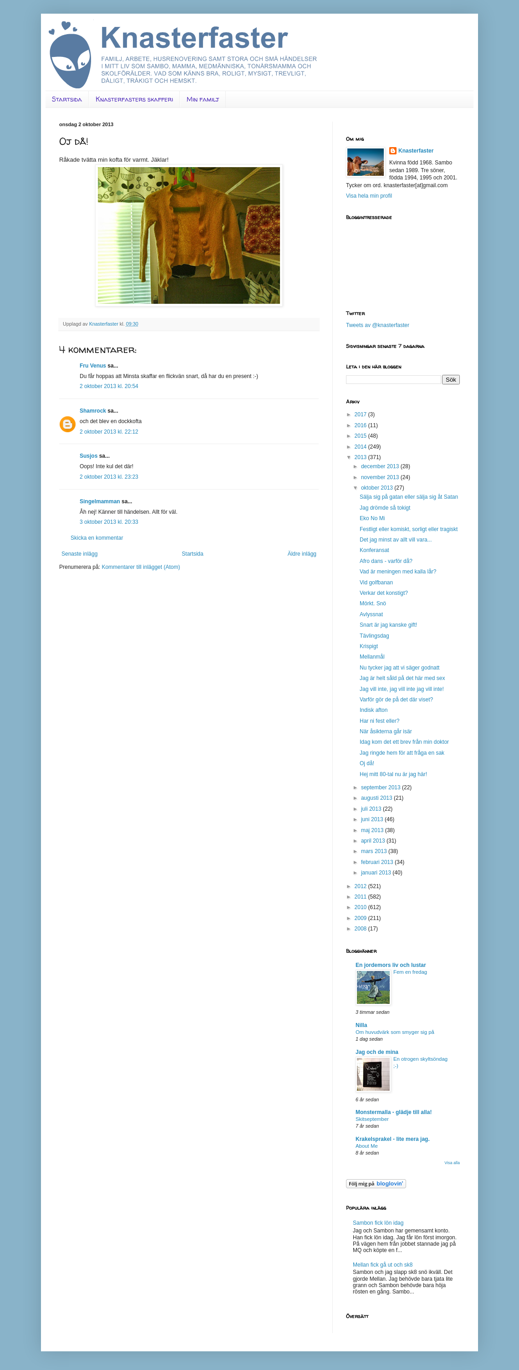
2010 (361, 907)
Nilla (361, 1025)
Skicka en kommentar (97, 538)
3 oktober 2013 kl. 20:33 (109, 522)
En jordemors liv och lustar (391, 965)
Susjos (88, 456)
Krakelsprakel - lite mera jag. (393, 1139)
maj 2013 (373, 830)
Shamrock (93, 411)
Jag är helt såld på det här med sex (402, 678)
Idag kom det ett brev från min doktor (404, 742)
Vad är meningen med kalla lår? (398, 571)
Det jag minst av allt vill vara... (396, 540)
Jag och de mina (377, 1052)
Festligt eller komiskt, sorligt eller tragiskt (409, 529)
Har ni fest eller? (379, 721)
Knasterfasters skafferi (134, 99)
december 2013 (381, 466)
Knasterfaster (415, 151)
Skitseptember (372, 1119)
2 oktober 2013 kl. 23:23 (109, 477)
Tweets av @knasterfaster (377, 325)
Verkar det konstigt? (384, 593)
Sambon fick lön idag (378, 1223)
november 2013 (381, 477)
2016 (361, 425)
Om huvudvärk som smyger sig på (395, 1032)
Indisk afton (373, 710)
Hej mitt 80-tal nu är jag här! (393, 774)
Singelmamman (100, 501)
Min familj (203, 99)
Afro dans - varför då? (386, 561)
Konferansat (374, 550)
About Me (367, 1146)
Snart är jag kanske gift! (388, 625)
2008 (361, 928)
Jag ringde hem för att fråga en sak (402, 753)
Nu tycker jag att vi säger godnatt (399, 668)
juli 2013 (372, 809)
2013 (361, 457)
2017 (361, 414)
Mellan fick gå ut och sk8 (382, 1265)
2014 (361, 447)
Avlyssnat (371, 614)
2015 (361, 436)
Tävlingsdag (374, 636)
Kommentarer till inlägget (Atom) (141, 567)
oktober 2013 (377, 488)
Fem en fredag (410, 972)
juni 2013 (373, 819)
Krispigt (369, 646)
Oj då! (367, 763)
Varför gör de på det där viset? (396, 699)
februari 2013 (378, 862)
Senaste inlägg (79, 554)
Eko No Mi (372, 518)
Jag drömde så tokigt (385, 508)
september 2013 (381, 787)
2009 (361, 918)
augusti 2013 (377, 798)
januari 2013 (376, 872)
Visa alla (452, 1162)
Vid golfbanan (376, 582)
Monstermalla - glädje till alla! (394, 1112)
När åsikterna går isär (386, 731)
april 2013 (374, 841)
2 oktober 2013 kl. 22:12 (109, 432)
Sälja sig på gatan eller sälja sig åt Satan (409, 497)
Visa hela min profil (369, 196)
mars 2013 (374, 851)
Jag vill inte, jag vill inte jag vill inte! (402, 689)
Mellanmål (372, 657)
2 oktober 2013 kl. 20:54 (109, 386)
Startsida (67, 99)
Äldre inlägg (302, 554)
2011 (361, 897)
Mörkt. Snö (373, 603)
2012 (361, 886)
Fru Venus (93, 366)
